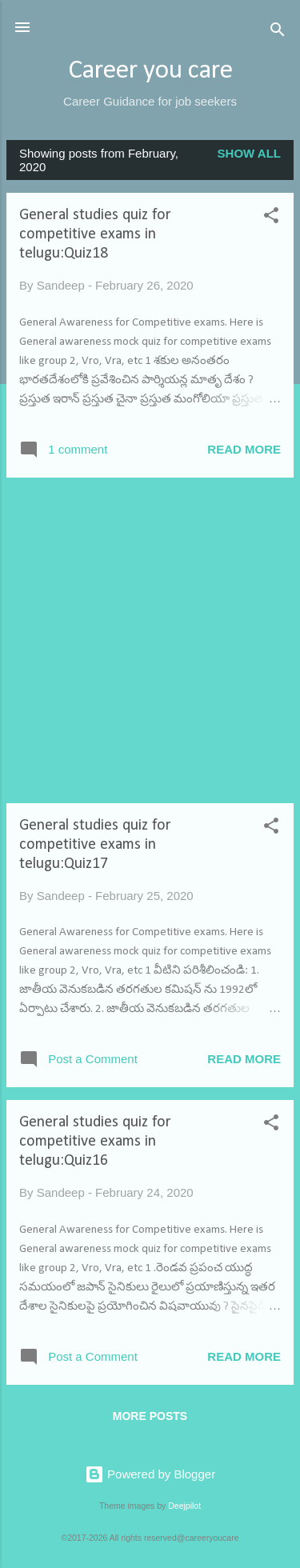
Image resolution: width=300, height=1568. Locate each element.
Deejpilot (184, 1505)
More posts (150, 1416)
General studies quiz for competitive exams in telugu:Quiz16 (95, 1141)
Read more (244, 449)
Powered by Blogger (150, 1474)
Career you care (150, 71)
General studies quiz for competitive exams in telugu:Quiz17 (95, 845)
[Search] (277, 32)
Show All (249, 153)
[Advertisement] (150, 640)
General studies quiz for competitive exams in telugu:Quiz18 (95, 234)
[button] (271, 218)
